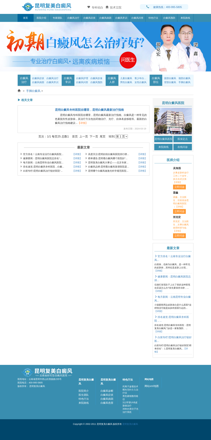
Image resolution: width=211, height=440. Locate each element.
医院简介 (84, 390)
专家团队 (57, 17)
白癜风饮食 (96, 78)
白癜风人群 (112, 80)
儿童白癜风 (126, 78)
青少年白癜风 (141, 78)
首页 (25, 17)
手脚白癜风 (184, 82)
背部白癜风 (170, 82)
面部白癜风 (170, 78)
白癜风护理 (82, 78)
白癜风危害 (107, 402)
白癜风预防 (169, 17)
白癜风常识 (121, 17)
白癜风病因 (105, 17)
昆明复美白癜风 (86, 381)
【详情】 (83, 123)
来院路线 (185, 17)
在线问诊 (183, 147)
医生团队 (84, 394)
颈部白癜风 (184, 78)
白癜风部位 (156, 80)
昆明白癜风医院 (163, 139)
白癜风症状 (89, 17)
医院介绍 (41, 17)
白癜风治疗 (73, 17)
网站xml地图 (152, 386)
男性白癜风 (126, 82)
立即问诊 (179, 187)
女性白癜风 (140, 82)
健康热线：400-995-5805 (164, 7)
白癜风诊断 (107, 390)
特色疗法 (153, 17)
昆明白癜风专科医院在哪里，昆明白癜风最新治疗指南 (89, 109)
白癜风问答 (137, 17)
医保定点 (183, 139)
